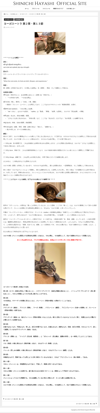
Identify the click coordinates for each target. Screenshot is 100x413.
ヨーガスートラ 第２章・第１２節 (16, 399)
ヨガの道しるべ (70, 8)
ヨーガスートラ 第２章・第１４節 (84, 404)
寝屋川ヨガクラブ (58, 8)
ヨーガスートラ (9, 19)
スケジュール (46, 8)
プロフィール (35, 8)
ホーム (27, 8)
